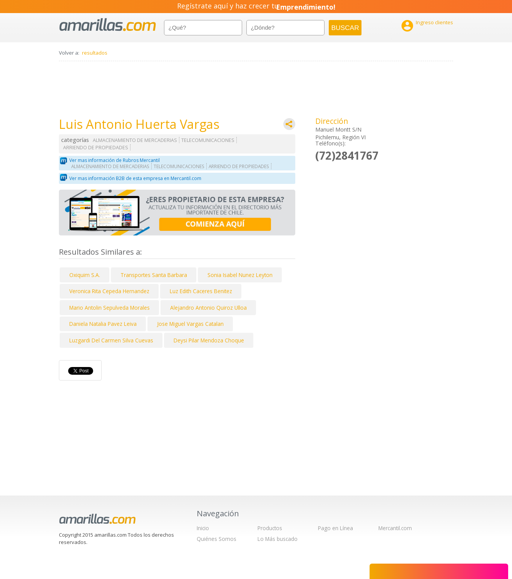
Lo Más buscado (278, 538)
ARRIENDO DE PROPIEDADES (95, 147)
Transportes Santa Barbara (153, 275)
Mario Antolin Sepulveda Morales (109, 307)
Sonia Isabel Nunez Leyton (240, 275)
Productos (270, 528)
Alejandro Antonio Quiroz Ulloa (208, 307)
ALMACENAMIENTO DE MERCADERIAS (135, 140)
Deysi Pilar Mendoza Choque (209, 340)
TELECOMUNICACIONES (207, 140)
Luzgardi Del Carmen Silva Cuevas (111, 340)
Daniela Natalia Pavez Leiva (103, 323)
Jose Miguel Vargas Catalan (190, 323)
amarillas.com (107, 25)
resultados (94, 52)
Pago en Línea (335, 528)
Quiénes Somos (216, 538)
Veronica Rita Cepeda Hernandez (109, 291)
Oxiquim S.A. (84, 275)
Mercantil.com (395, 528)
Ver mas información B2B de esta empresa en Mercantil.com (135, 178)
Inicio (203, 528)
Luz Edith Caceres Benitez (201, 291)
